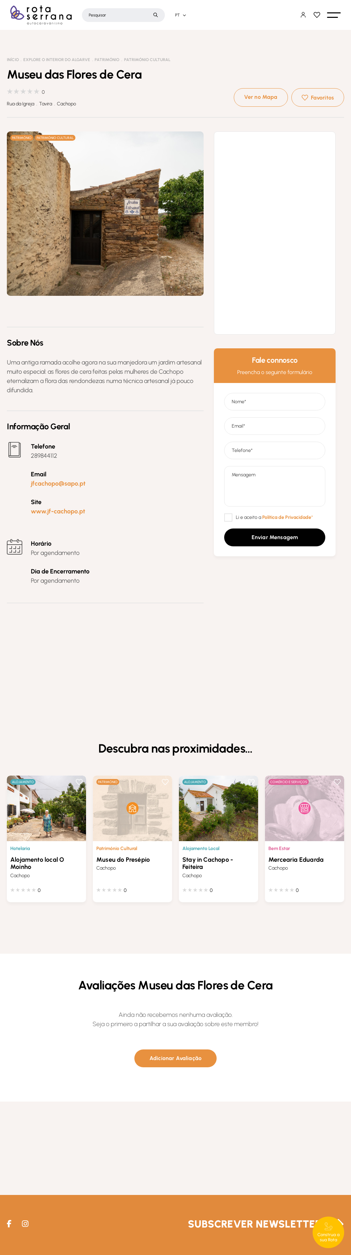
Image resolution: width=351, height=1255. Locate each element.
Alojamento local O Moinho (37, 863)
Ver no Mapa (261, 97)
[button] (334, 15)
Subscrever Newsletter (255, 1224)
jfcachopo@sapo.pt (58, 483)
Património (107, 59)
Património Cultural (147, 59)
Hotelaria (20, 848)
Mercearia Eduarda (296, 859)
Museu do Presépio (123, 859)
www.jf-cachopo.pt (58, 511)
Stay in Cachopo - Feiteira (207, 863)
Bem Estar (279, 848)
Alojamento (23, 782)
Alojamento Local (200, 848)
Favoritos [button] (322, 97)
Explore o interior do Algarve (56, 59)
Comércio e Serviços (288, 782)
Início (13, 59)
